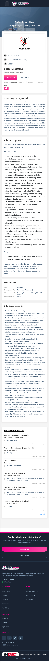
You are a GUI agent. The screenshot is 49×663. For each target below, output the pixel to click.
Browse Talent (6, 591)
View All (41, 514)
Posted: (6, 82)
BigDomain (5, 627)
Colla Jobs (5, 595)
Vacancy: (21, 82)
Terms (24, 658)
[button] (24, 77)
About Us (5, 618)
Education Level (9, 293)
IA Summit (29, 600)
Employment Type (10, 290)
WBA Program (31, 595)
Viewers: (40, 82)
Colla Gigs (5, 600)
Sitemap (30, 658)
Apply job (11, 77)
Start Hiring (5, 608)
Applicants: (31, 82)
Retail (19, 296)
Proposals (5, 604)
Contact (4, 623)
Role (5, 287)
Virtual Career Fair (32, 591)
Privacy (18, 658)
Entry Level (21, 287)
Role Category (9, 296)
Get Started (24, 549)
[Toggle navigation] (7, 3)
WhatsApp (6, 582)
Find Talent (24, 556)
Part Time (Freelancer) (25, 290)
